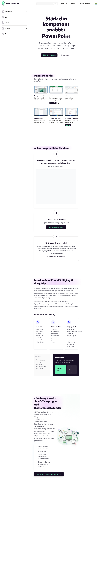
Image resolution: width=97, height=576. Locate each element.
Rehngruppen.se (85, 3)
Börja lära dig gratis (49, 55)
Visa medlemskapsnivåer (56, 257)
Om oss (73, 3)
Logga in (64, 3)
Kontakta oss (61, 369)
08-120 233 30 (71, 369)
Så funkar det (64, 55)
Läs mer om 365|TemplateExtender (49, 474)
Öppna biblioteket (56, 227)
